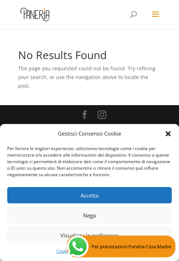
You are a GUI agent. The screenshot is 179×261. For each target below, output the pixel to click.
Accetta (89, 195)
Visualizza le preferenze (89, 235)
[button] (168, 133)
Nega (89, 215)
